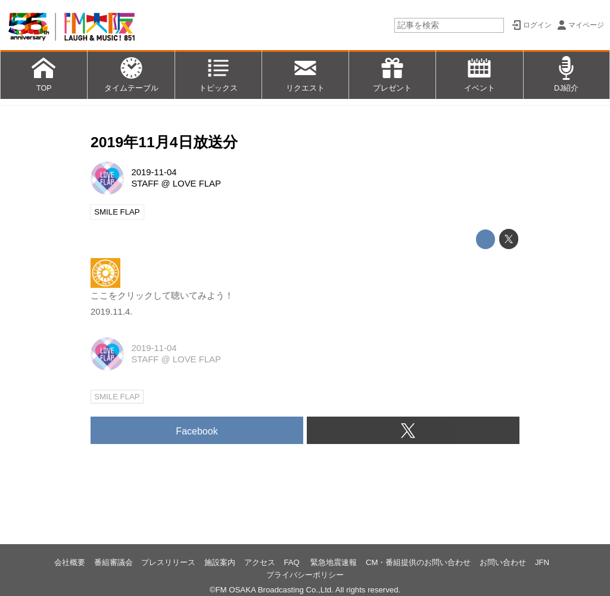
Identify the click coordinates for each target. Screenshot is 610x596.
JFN (542, 562)
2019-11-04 (153, 172)
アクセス (259, 562)
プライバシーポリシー (305, 574)
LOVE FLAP (197, 183)
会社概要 (69, 562)
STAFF (144, 183)
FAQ (292, 562)
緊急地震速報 (333, 562)
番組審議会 (113, 562)
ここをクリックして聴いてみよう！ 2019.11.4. (162, 295)
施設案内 (219, 562)
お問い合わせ (503, 562)
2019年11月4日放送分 (164, 142)
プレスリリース (168, 562)
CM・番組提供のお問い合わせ (418, 562)
